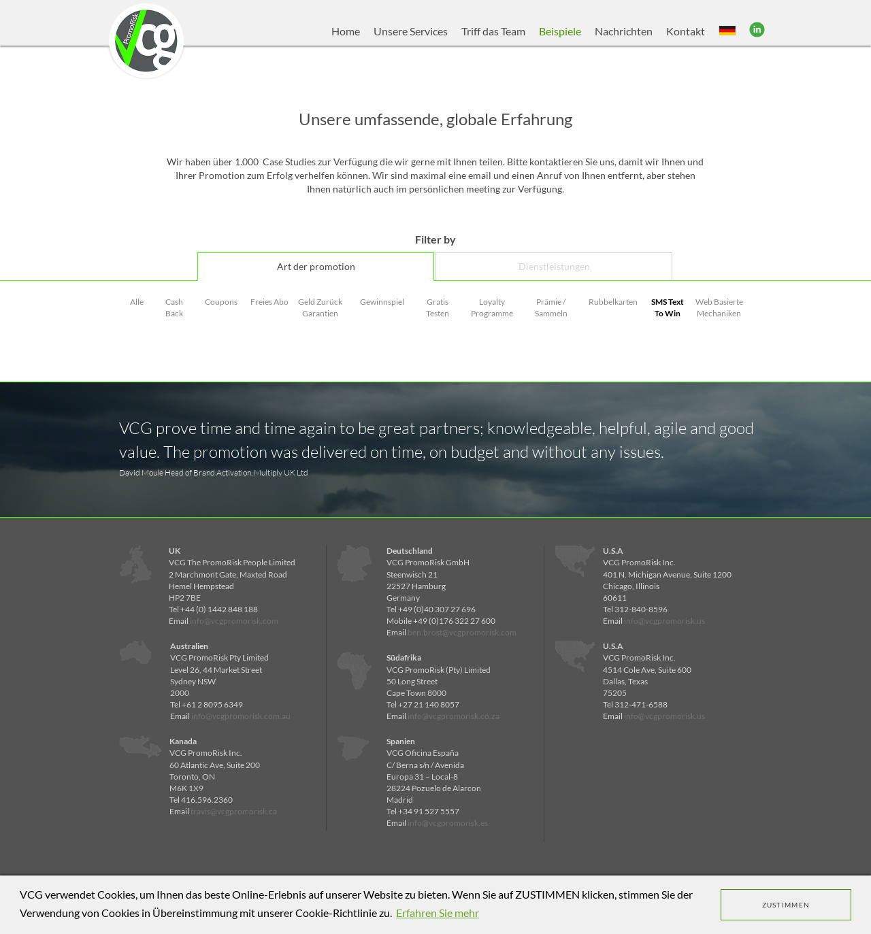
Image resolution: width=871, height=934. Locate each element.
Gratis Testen (437, 307)
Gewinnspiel (382, 302)
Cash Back (174, 307)
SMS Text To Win (667, 307)
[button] (727, 31)
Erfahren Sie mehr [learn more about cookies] (437, 912)
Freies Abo (269, 302)
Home (345, 30)
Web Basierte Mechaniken (719, 307)
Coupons (221, 302)
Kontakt (685, 30)
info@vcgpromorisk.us (664, 621)
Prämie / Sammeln (551, 307)
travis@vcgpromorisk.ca (234, 811)
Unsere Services (411, 30)
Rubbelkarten (613, 302)
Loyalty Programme (492, 307)
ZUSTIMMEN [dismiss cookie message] (786, 905)
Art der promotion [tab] (316, 266)
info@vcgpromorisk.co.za (453, 716)
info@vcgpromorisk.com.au (241, 716)
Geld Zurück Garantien (320, 307)
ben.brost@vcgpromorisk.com (462, 632)
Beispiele (560, 30)
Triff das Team (493, 30)
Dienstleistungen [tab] (554, 266)
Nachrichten (624, 30)
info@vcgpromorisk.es (448, 823)
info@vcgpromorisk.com (234, 621)
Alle (137, 302)
